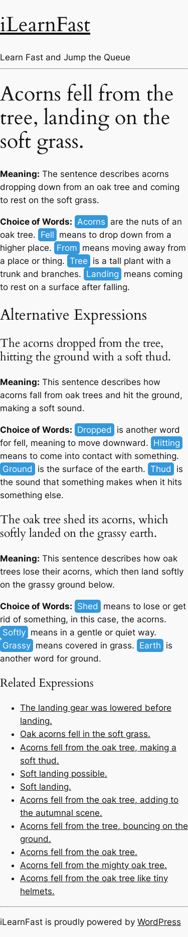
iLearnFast (45, 25)
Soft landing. (45, 787)
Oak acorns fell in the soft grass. (85, 734)
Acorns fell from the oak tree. (78, 852)
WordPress (159, 922)
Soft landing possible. (63, 774)
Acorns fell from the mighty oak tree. (93, 865)
